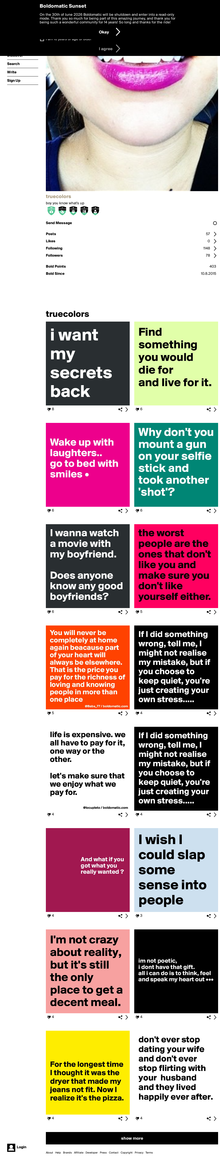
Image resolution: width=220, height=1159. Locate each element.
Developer (92, 1152)
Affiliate (78, 1152)
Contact (113, 1152)
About (49, 1152)
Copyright (127, 1152)
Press (103, 1152)
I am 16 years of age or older (68, 39)
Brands (67, 1152)
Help (58, 1152)
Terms (149, 1152)
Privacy (139, 1152)
